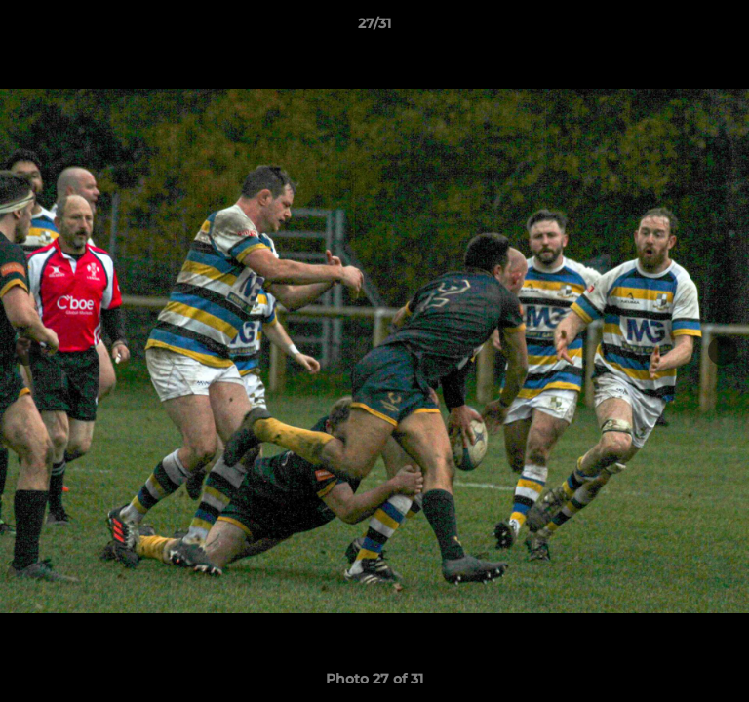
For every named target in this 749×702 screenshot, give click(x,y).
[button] (725, 28)
